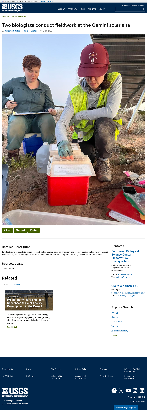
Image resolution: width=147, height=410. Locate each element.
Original (7, 230)
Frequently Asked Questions (133, 5)
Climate (114, 317)
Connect (92, 9)
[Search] (143, 9)
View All (115, 336)
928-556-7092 (123, 277)
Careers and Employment (80, 377)
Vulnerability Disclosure (56, 377)
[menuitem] (61, 8)
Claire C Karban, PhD (125, 285)
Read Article (12, 327)
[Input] (130, 9)
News (82, 9)
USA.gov (30, 376)
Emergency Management (130, 377)
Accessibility (7, 369)
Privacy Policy (81, 369)
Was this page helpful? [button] (126, 408)
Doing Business (106, 376)
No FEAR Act (7, 376)
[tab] (6, 284)
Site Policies (56, 369)
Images (5, 16)
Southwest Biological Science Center (20, 31)
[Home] (12, 11)
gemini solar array (119, 331)
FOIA (28, 369)
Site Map (103, 369)
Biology (114, 312)
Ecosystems (116, 321)
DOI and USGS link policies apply (132, 370)
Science (61, 9)
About (102, 9)
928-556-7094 (125, 274)
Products (72, 9)
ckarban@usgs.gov (126, 295)
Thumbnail (20, 230)
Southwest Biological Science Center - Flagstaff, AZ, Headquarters (125, 256)
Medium (33, 230)
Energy (114, 326)
